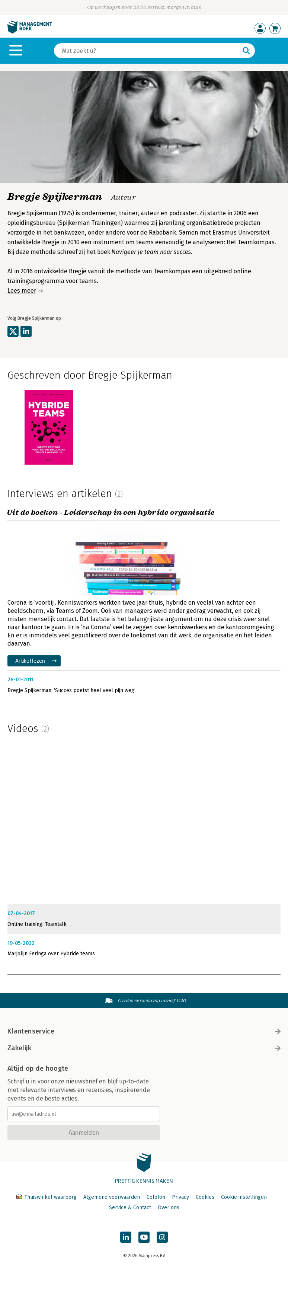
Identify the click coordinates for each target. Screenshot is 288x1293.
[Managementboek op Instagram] (162, 1237)
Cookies (205, 1197)
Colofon (156, 1197)
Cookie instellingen (244, 1197)
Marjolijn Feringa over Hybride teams (51, 953)
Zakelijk (144, 1048)
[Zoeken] (147, 50)
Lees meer (21, 290)
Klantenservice (144, 1031)
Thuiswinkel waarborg (47, 1197)
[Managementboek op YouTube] (144, 1237)
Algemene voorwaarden (111, 1197)
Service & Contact (130, 1207)
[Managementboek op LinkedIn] (125, 1237)
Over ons (168, 1207)
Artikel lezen (30, 660)
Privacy (180, 1197)
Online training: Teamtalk (37, 924)
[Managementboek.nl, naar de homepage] (29, 32)
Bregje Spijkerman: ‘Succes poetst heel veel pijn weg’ (71, 690)
